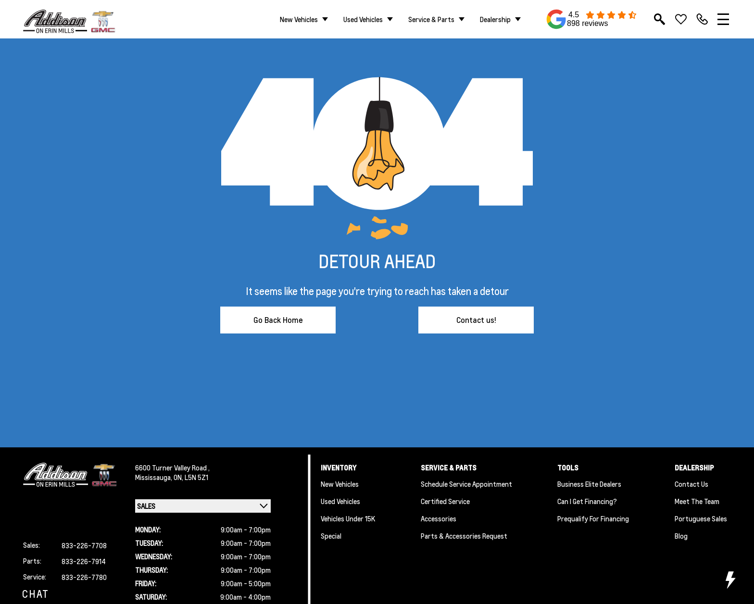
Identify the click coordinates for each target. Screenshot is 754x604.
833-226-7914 (84, 561)
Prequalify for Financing (593, 518)
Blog (681, 535)
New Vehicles (299, 19)
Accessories (438, 518)
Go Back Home (278, 320)
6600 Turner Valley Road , (172, 467)
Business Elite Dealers (589, 484)
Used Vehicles (363, 19)
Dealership (495, 19)
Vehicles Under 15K (348, 518)
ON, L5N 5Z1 (191, 477)
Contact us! (476, 320)
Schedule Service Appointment (466, 484)
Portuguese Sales (701, 518)
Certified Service (445, 501)
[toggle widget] (730, 580)
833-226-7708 (84, 545)
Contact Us (691, 484)
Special (331, 535)
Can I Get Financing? (587, 501)
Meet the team (697, 501)
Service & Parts (431, 19)
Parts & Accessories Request (464, 535)
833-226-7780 (84, 577)
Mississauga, (154, 477)
